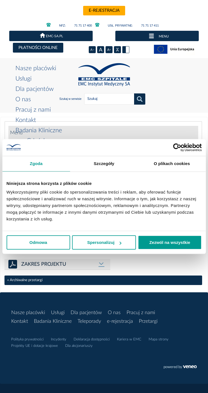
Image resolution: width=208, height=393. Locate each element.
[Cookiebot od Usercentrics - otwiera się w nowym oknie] (177, 147)
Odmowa (38, 242)
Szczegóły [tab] (104, 163)
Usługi (23, 79)
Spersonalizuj (104, 242)
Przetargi (148, 321)
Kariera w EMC (129, 339)
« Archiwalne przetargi (25, 280)
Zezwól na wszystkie (169, 242)
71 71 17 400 (69, 25)
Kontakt (25, 120)
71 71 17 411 (127, 25)
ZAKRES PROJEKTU (43, 264)
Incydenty (58, 339)
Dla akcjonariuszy (79, 346)
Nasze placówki (35, 68)
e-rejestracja (104, 10)
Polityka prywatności (27, 339)
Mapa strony (159, 339)
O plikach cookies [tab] (172, 163)
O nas (23, 99)
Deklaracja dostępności (92, 339)
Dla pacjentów (34, 89)
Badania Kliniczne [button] (38, 130)
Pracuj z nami (33, 110)
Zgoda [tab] (36, 163)
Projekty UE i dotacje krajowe (34, 346)
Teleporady (89, 321)
